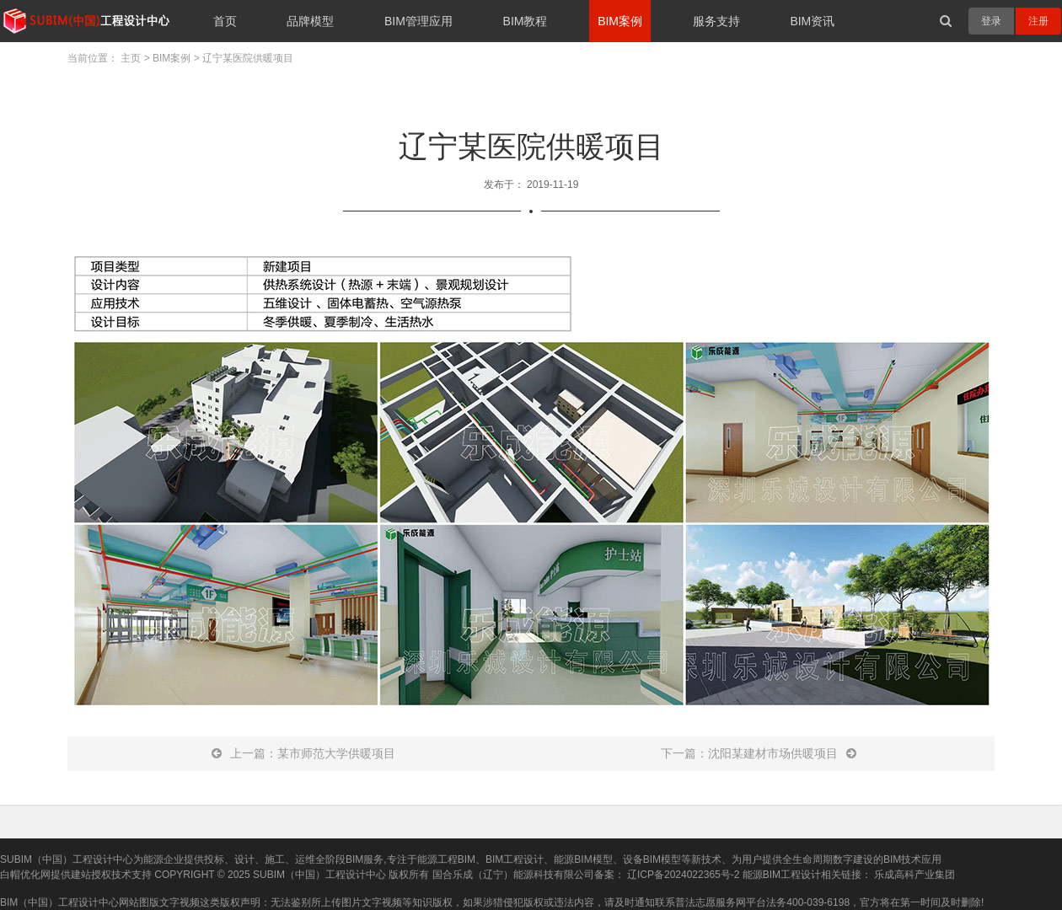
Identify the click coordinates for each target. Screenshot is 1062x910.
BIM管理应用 (418, 21)
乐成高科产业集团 (914, 875)
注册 (1038, 21)
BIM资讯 (812, 21)
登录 (991, 21)
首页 (225, 21)
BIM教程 (525, 21)
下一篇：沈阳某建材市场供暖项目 (758, 753)
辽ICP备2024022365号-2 (683, 875)
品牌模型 (310, 21)
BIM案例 (620, 21)
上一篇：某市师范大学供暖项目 (303, 753)
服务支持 (716, 21)
